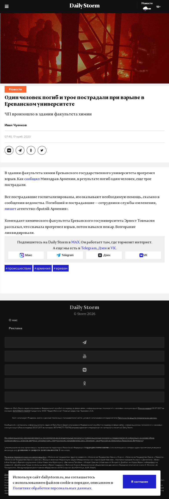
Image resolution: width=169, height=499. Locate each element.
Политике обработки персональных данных (52, 488)
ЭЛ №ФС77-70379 (21, 411)
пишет (10, 209)
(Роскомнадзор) (145, 408)
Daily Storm (84, 6)
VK (113, 248)
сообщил (32, 179)
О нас (13, 320)
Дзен (102, 248)
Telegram (89, 248)
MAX (75, 242)
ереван (61, 268)
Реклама (15, 328)
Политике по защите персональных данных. (137, 418)
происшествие (18, 268)
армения (43, 268)
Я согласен (139, 481)
